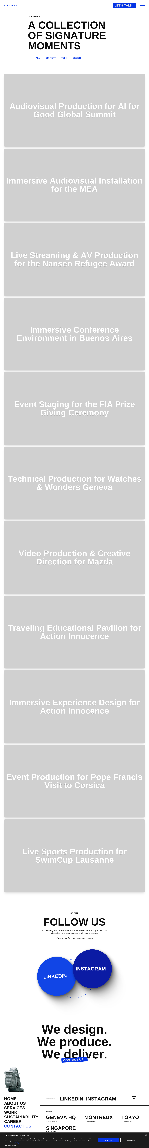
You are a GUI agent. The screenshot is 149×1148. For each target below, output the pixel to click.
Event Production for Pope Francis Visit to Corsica (74, 781)
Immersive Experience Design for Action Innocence (74, 706)
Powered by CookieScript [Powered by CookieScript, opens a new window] (139, 1147)
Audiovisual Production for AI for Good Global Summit (74, 110)
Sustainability (21, 1117)
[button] (50, 1145)
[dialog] (74, 1140)
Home (10, 1098)
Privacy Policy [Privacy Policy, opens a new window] (15, 1143)
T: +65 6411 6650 (51, 1132)
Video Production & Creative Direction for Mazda (74, 557)
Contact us (17, 1126)
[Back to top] (134, 1098)
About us (15, 1103)
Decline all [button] (131, 1140)
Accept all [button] (108, 1140)
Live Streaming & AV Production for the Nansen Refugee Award (74, 259)
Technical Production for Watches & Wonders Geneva (74, 483)
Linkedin (56, 976)
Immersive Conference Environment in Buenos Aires (74, 334)
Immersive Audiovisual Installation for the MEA (74, 185)
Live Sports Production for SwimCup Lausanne (74, 855)
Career (13, 1121)
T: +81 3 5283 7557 (126, 1121)
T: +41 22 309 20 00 (51, 1121)
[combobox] (146, 1135)
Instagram (92, 969)
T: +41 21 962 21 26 (90, 1121)
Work (10, 1112)
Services (14, 1108)
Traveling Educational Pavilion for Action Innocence (74, 632)
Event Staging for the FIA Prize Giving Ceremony (74, 408)
